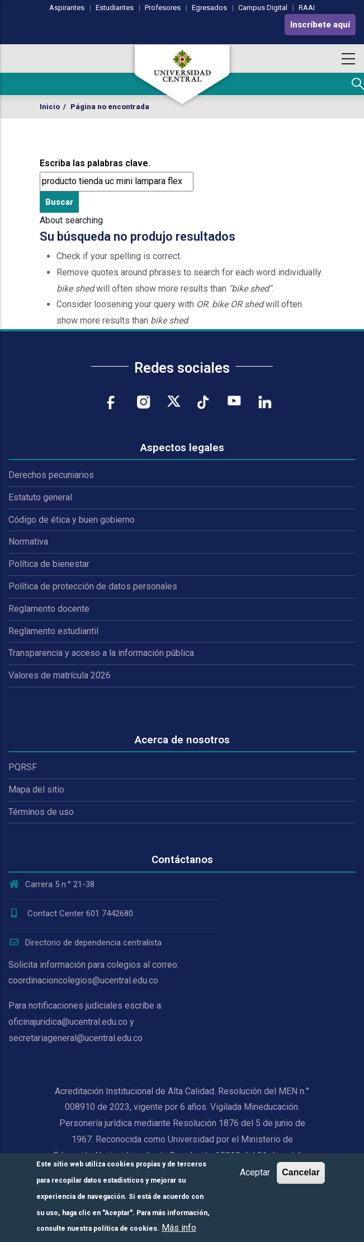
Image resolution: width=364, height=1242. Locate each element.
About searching (71, 220)
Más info (179, 1227)
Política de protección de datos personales (92, 586)
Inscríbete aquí (320, 25)
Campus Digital (262, 7)
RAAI (307, 7)
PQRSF (22, 767)
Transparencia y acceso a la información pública (101, 653)
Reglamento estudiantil (53, 631)
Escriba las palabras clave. (95, 163)
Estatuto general (40, 497)
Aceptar (255, 1172)
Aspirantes (66, 7)
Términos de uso (41, 812)
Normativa (28, 541)
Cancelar (301, 1172)
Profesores (163, 7)
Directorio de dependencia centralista (85, 943)
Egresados (209, 7)
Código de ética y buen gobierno (71, 519)
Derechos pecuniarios (51, 475)
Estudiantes (115, 7)
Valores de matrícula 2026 (59, 675)
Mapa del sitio (36, 789)
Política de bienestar (48, 564)
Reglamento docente (48, 608)
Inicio (50, 106)
